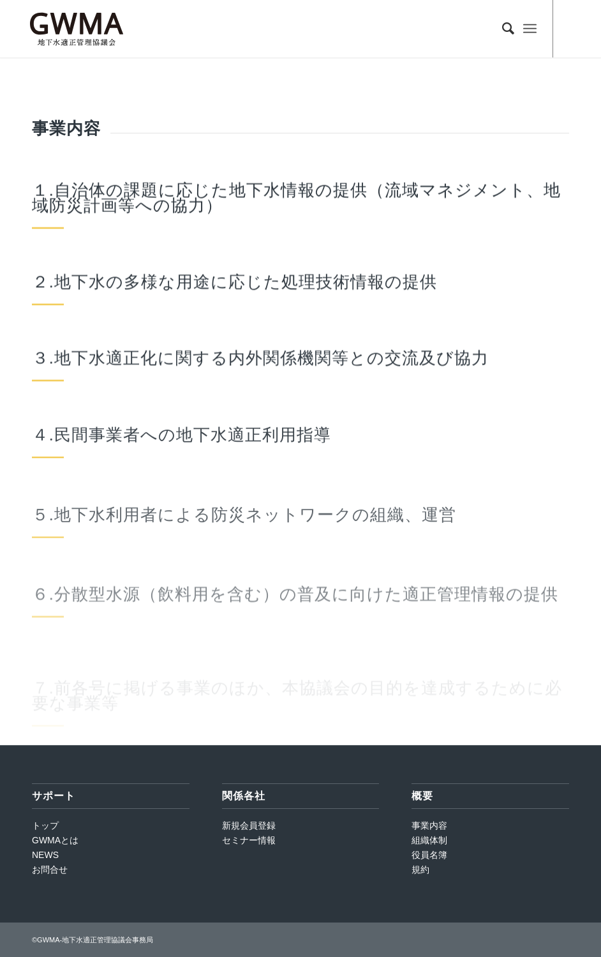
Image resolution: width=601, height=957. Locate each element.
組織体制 (429, 840)
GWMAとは (55, 840)
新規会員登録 (249, 825)
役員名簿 (429, 855)
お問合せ (50, 869)
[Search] (501, 28)
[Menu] (530, 28)
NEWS (45, 855)
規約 (420, 869)
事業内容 (429, 825)
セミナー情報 (249, 840)
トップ (45, 825)
